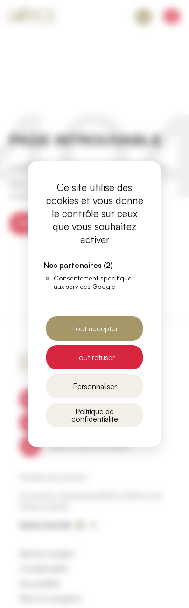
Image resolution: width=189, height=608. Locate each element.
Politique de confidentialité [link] (94, 415)
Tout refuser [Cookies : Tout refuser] (95, 357)
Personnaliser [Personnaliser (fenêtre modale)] (95, 386)
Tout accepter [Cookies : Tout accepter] (94, 328)
